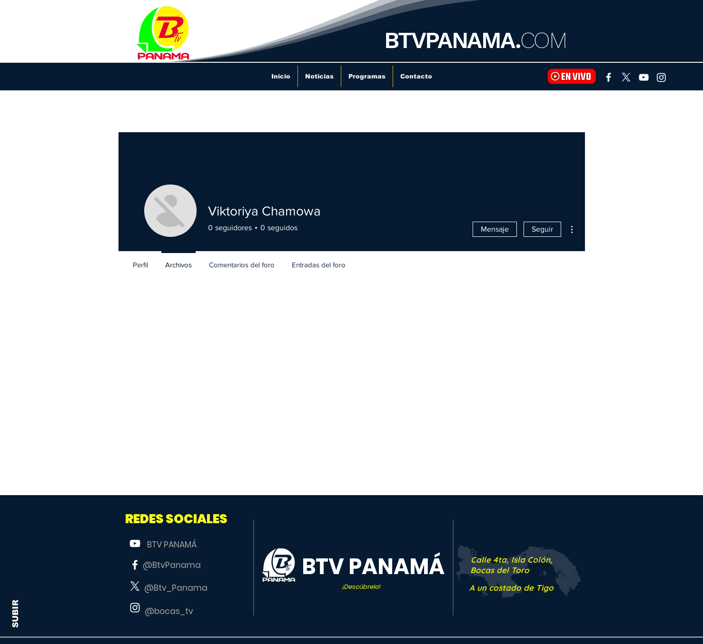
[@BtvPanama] (172, 565)
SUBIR (15, 614)
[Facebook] (608, 77)
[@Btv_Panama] (176, 588)
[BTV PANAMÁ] (172, 545)
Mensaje (495, 229)
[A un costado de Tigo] (511, 587)
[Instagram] (661, 77)
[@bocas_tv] (169, 611)
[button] (176, 519)
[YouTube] (644, 77)
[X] (626, 77)
